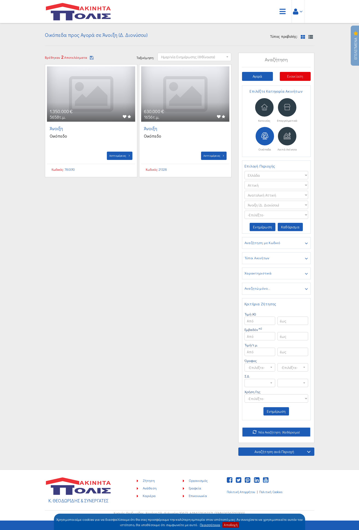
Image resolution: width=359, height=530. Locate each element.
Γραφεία (195, 488)
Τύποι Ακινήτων (276, 258)
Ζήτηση (149, 480)
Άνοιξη (57, 128)
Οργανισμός (198, 480)
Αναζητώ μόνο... (276, 289)
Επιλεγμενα (355, 45)
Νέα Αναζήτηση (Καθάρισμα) (276, 432)
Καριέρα (149, 495)
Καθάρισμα (290, 226)
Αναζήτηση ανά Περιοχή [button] (282, 451)
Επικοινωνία (198, 495)
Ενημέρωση (262, 226)
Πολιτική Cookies (271, 492)
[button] (194, 57)
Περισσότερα (210, 524)
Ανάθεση (150, 488)
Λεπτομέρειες (119, 155)
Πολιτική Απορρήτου (241, 492)
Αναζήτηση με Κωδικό (276, 243)
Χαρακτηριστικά (276, 273)
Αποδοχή (230, 524)
